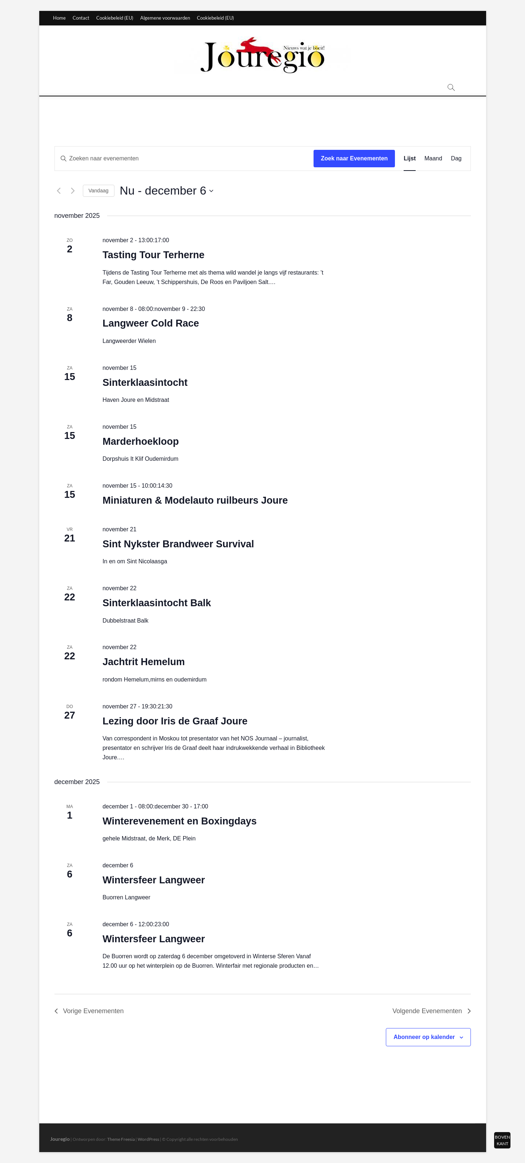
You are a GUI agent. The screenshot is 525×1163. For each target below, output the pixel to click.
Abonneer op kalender (424, 1037)
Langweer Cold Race (150, 323)
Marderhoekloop (140, 441)
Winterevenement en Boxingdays (179, 821)
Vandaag (99, 190)
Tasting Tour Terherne (153, 254)
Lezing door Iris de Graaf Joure (174, 721)
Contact (81, 18)
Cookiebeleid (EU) (114, 18)
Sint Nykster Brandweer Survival (178, 544)
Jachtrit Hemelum (143, 661)
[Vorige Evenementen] (58, 191)
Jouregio (60, 1139)
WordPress (148, 1139)
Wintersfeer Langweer (153, 880)
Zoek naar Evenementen (354, 158)
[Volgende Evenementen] (73, 191)
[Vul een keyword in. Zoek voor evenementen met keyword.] (184, 159)
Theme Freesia (121, 1139)
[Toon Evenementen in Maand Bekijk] (433, 159)
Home (59, 18)
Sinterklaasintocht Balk (156, 603)
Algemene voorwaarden (165, 18)
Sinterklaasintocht (144, 382)
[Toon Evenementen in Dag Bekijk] (456, 159)
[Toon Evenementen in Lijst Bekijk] (410, 159)
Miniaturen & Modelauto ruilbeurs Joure (195, 500)
